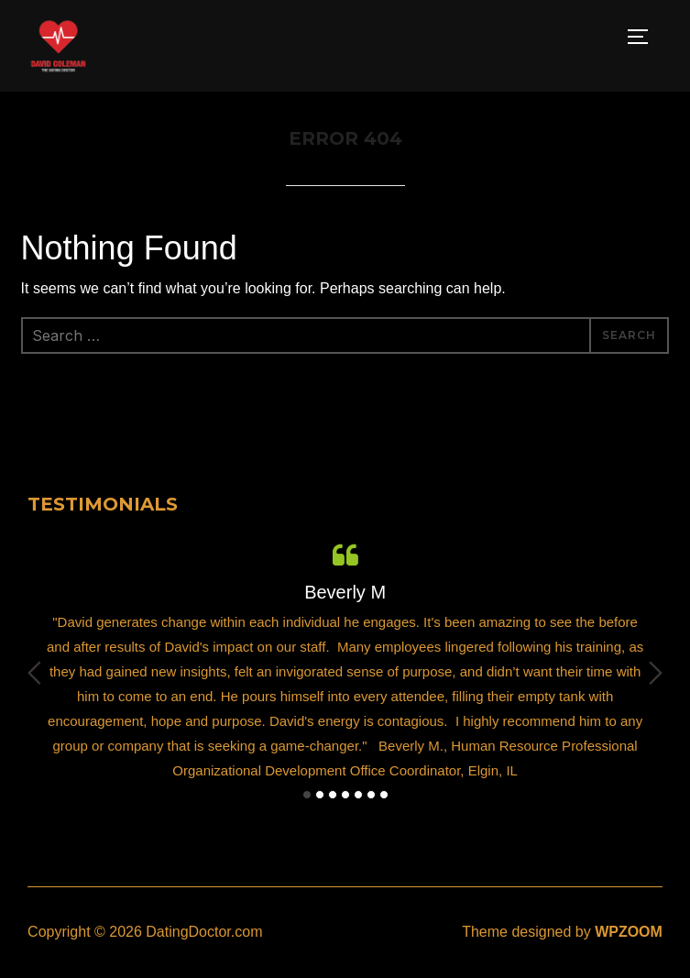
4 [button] (345, 794)
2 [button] (319, 794)
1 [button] (307, 794)
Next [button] (656, 673)
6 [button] (371, 794)
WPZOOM (629, 932)
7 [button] (384, 794)
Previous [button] (34, 673)
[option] (345, 660)
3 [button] (332, 794)
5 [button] (358, 794)
